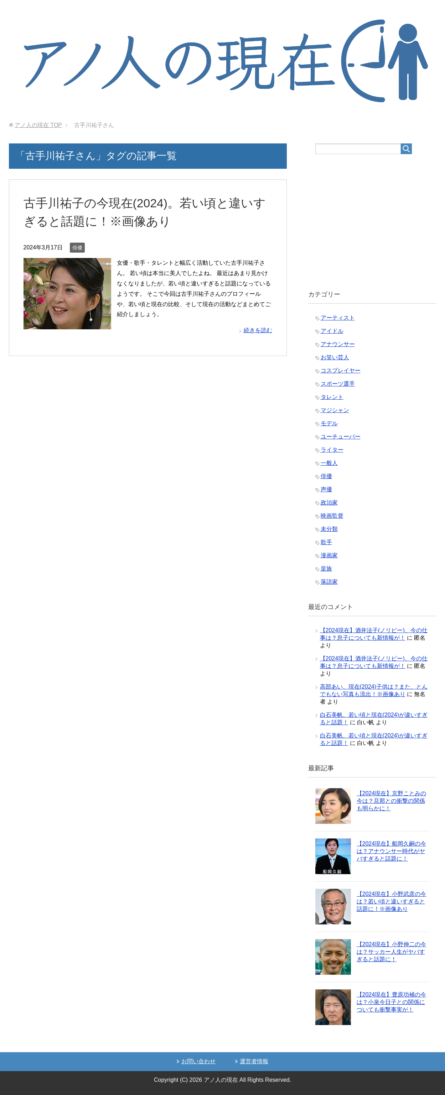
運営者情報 (254, 1061)
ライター (332, 450)
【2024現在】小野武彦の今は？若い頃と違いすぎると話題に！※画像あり (391, 901)
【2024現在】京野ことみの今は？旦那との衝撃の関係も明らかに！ (391, 800)
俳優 (77, 247)
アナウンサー (338, 344)
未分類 (329, 529)
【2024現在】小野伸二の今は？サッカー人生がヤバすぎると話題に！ (391, 951)
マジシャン (335, 410)
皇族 (326, 569)
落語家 (329, 582)
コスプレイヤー (341, 370)
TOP (38, 125)
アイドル (332, 331)
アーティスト (338, 318)
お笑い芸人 (335, 357)
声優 (326, 489)
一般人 (329, 463)
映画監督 (332, 516)
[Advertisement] (372, 222)
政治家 (329, 503)
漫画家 (329, 555)
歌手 (326, 542)
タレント (332, 397)
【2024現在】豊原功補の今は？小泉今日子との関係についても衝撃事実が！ (391, 1002)
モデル (329, 423)
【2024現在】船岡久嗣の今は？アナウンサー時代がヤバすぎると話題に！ (391, 851)
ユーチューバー (341, 437)
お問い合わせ (198, 1061)
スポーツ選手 (338, 384)
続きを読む (258, 330)
